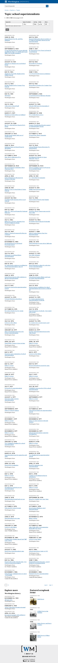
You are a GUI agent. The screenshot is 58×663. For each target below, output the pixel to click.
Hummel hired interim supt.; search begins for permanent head (39, 562)
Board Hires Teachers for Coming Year (40, 85)
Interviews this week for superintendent (12, 399)
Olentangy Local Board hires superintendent (13, 255)
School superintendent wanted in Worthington (38, 433)
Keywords (8, 22)
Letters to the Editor (35, 354)
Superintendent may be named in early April (16, 455)
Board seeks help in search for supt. (39, 365)
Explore (12, 10)
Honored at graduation (11, 465)
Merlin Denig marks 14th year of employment (14, 136)
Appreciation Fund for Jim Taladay (39, 199)
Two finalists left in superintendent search (39, 455)
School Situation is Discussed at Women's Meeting (14, 178)
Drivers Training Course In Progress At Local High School (39, 168)
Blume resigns (33, 518)
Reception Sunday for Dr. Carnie (14, 311)
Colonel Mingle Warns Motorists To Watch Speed (39, 147)
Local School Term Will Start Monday (40, 95)
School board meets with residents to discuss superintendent (15, 277)
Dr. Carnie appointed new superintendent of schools (36, 299)
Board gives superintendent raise (14, 551)
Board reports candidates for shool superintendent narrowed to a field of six (40, 288)
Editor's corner (33, 343)
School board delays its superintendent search (40, 411)
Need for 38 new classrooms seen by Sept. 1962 (39, 212)
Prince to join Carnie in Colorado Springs (38, 421)
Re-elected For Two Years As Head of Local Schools (40, 51)
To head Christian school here (13, 299)
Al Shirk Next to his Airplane (42, 611)
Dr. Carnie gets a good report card (39, 322)
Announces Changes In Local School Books (15, 64)
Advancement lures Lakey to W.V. (38, 551)
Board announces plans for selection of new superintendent (39, 266)
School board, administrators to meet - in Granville (16, 574)
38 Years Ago (8, 600)
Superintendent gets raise (12, 518)
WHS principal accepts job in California (40, 243)
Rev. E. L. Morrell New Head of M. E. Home (15, 125)
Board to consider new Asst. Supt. (39, 499)
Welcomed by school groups (13, 508)
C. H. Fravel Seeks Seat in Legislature (39, 73)
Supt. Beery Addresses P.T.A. (13, 157)
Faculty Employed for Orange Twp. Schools (15, 86)
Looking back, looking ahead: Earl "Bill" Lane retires (16, 540)
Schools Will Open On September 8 (39, 106)
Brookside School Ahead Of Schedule (39, 221)
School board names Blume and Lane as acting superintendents (39, 277)
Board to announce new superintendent (36, 465)
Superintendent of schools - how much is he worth (40, 311)
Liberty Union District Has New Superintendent (38, 233)
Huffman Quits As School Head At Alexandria (14, 147)
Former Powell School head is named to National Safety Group (39, 125)
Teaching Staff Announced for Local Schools (15, 200)
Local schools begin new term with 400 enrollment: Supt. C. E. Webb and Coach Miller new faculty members (16, 52)
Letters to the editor (11, 322)
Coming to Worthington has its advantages (38, 476)
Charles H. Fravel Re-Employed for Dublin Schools (15, 74)
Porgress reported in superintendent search (15, 287)
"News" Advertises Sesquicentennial (15, 607)
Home (6, 10)
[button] (6, 1)
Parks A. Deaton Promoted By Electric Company (16, 233)
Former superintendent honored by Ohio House (39, 332)
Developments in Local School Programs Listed (13, 244)
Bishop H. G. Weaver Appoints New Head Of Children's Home (15, 222)
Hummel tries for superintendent (38, 573)
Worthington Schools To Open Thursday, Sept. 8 (38, 157)
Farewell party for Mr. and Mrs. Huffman (14, 39)
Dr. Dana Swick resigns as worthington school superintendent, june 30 (16, 266)
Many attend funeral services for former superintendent (14, 332)
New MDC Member (34, 255)
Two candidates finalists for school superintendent (15, 444)
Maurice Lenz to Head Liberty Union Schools (15, 190)
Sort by (35, 22)
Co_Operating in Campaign (37, 177)
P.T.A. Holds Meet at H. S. (36, 115)
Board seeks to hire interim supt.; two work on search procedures (16, 562)
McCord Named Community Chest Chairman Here (15, 168)
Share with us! (28, 656)
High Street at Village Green (43, 636)
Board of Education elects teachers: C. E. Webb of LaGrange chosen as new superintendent (40, 40)
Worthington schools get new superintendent (13, 488)
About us (28, 654)
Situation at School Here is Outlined (15, 115)
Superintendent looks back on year (15, 499)
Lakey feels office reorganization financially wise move (38, 527)
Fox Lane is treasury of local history (15, 615)
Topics (18, 10)
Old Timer (8, 95)
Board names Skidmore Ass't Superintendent (37, 508)
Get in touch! (29, 661)
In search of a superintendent (13, 388)
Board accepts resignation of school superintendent (15, 354)
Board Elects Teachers (35, 63)
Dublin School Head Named (37, 189)
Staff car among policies (12, 410)
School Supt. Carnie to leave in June (15, 343)
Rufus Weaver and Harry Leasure (44, 624)
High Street (40, 599)
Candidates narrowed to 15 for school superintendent (40, 388)
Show (46, 22)
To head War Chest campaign (37, 135)
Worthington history (13, 593)
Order (39, 22)
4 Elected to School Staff (12, 106)
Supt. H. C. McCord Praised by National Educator (16, 212)
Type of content (27, 22)
